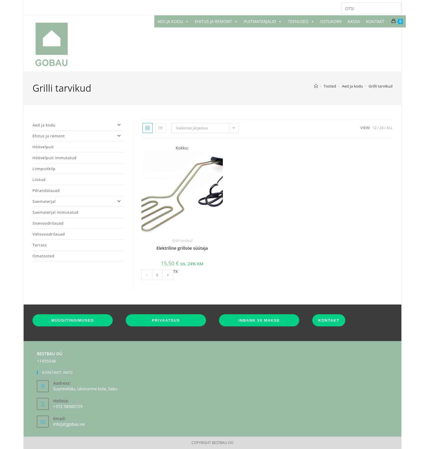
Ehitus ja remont (78, 136)
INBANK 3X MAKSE (259, 320)
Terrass (39, 245)
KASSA (354, 21)
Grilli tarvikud (381, 86)
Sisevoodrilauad (47, 223)
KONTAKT (375, 21)
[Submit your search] (395, 7)
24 (382, 127)
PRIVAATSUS (166, 320)
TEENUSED (301, 21)
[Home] (316, 86)
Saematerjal (78, 201)
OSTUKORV (331, 21)
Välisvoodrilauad (48, 234)
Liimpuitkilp (43, 168)
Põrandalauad (46, 190)
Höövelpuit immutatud (54, 157)
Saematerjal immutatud (55, 212)
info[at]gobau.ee (69, 424)
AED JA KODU (173, 21)
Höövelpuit (43, 146)
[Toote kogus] (157, 274)
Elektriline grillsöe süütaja (182, 248)
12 (374, 127)
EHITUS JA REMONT (216, 21)
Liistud (38, 179)
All (390, 127)
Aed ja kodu (78, 125)
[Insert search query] (371, 8)
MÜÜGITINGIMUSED (72, 320)
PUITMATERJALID (263, 21)
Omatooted (43, 256)
